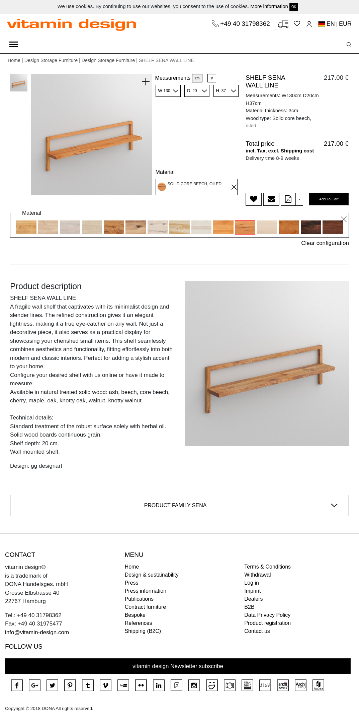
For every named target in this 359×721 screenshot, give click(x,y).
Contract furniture (145, 607)
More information (269, 6)
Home (14, 60)
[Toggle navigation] (13, 44)
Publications (139, 599)
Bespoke (135, 615)
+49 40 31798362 (246, 23)
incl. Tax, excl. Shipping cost (280, 150)
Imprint (252, 591)
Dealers (253, 599)
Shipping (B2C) (143, 631)
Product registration (267, 623)
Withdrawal (257, 575)
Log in (251, 583)
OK (293, 7)
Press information (146, 591)
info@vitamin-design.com (37, 632)
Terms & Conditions (267, 567)
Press (132, 583)
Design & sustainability (152, 575)
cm (197, 78)
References (138, 623)
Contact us (257, 631)
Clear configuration (325, 243)
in (211, 78)
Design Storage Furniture (51, 60)
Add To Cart (329, 199)
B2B (249, 607)
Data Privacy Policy (267, 615)
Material (165, 172)
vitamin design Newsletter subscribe (177, 666)
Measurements (173, 78)
